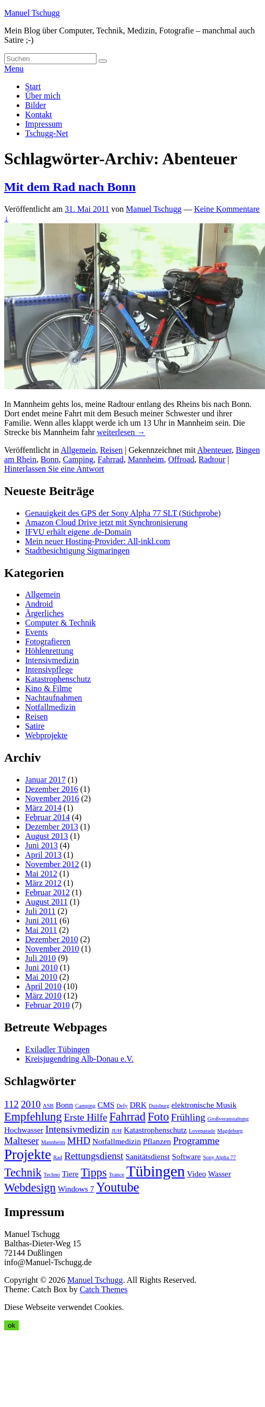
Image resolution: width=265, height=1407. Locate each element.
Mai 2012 (41, 873)
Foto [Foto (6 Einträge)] (158, 1116)
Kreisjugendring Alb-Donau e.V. (79, 1058)
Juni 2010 (41, 967)
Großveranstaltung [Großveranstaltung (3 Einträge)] (227, 1119)
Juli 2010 (40, 958)
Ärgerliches (44, 613)
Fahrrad (111, 459)
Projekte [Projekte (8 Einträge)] (27, 1154)
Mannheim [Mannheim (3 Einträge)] (53, 1142)
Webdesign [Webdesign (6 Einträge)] (30, 1187)
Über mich (43, 95)
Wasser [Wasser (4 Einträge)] (219, 1173)
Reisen (111, 450)
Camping (78, 459)
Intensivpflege (49, 669)
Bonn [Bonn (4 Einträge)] (64, 1104)
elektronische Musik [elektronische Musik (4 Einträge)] (204, 1104)
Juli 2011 (40, 911)
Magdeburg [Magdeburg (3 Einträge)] (230, 1131)
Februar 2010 (47, 1005)
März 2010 (43, 995)
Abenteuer (214, 450)
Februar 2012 (47, 892)
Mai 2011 (41, 929)
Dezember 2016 (51, 789)
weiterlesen (121, 432)
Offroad (181, 459)
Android (39, 603)
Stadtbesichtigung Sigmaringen (77, 550)
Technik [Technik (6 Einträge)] (23, 1172)
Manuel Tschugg (32, 12)
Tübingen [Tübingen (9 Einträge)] (155, 1171)
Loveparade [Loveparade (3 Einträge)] (202, 1131)
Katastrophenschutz (58, 679)
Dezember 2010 (51, 939)
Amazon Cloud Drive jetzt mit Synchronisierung (106, 522)
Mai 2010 (41, 976)
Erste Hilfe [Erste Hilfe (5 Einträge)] (85, 1117)
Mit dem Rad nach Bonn (70, 187)
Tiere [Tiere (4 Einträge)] (70, 1173)
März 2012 (43, 883)
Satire (34, 725)
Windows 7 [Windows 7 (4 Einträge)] (76, 1188)
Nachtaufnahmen (53, 697)
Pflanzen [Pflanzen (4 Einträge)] (157, 1141)
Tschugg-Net (46, 133)
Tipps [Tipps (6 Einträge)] (94, 1172)
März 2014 (43, 807)
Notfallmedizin (50, 707)
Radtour (212, 459)
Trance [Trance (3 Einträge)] (116, 1174)
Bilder (35, 105)
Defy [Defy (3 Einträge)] (121, 1106)
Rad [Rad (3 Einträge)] (57, 1157)
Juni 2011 (41, 920)
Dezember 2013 (51, 826)
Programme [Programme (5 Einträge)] (196, 1140)
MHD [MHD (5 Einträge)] (78, 1140)
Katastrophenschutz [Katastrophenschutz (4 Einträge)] (155, 1129)
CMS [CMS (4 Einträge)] (106, 1104)
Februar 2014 (47, 817)
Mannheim (146, 459)
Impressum (43, 123)
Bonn (50, 459)
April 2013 (43, 854)
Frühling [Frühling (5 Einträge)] (188, 1117)
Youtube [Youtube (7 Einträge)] (117, 1187)
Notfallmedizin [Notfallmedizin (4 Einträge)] (116, 1141)
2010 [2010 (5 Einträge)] (31, 1104)
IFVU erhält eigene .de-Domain (78, 531)
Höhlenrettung (49, 650)
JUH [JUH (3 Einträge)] (117, 1131)
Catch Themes (104, 1289)
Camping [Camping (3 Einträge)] (85, 1106)
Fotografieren (47, 641)
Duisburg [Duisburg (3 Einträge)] (159, 1106)
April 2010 (43, 986)
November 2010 (52, 948)
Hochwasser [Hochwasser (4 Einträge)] (23, 1129)
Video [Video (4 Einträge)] (196, 1173)
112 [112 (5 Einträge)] (11, 1104)
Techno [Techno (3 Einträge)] (52, 1174)
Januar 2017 (45, 779)
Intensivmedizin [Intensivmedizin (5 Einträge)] (77, 1129)
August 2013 (46, 836)
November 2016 (52, 798)
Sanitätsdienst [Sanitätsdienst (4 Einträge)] (147, 1156)
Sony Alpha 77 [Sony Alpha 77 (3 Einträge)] (219, 1157)
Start (33, 86)
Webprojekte (46, 735)
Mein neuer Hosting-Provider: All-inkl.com (97, 541)
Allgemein (78, 450)
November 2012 (52, 864)
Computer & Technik (60, 622)
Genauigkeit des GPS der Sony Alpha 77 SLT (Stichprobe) (123, 513)
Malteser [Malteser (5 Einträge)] (21, 1140)
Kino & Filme (48, 688)
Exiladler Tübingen (57, 1049)
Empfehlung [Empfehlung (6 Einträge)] (33, 1116)
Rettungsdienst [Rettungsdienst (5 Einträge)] (93, 1155)
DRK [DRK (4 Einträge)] (138, 1104)
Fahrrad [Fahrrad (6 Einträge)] (127, 1116)
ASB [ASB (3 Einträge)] (48, 1106)
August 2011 (46, 901)
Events (36, 632)
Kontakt (38, 114)
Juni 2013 (41, 845)
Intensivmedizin (52, 660)
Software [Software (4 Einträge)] (186, 1156)
